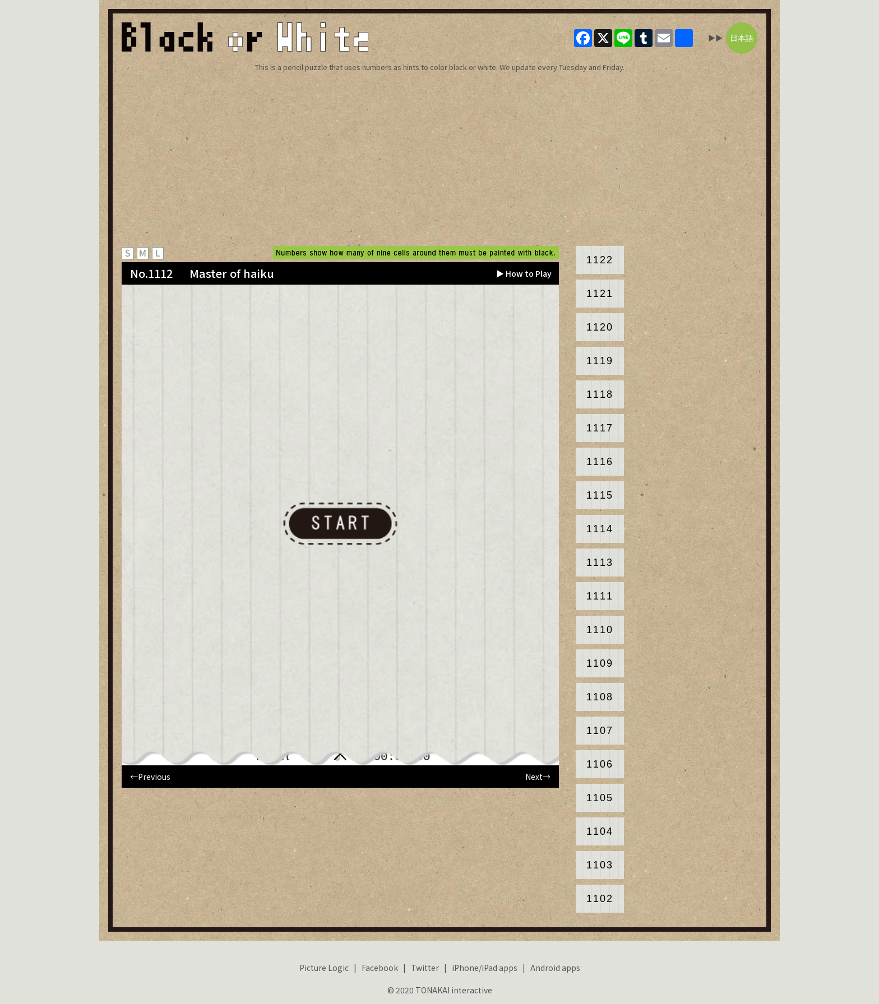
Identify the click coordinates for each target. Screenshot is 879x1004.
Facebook (380, 967)
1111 (599, 596)
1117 (599, 428)
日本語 (741, 38)
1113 (599, 562)
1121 (599, 293)
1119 (599, 360)
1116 (599, 461)
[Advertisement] (439, 159)
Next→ (537, 776)
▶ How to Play (524, 273)
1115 (599, 495)
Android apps (555, 967)
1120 (599, 327)
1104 (599, 831)
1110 (599, 629)
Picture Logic (324, 967)
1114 (599, 528)
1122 (599, 260)
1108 (599, 697)
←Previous (150, 776)
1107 (599, 730)
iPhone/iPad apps (484, 967)
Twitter (425, 967)
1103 (599, 865)
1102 (599, 898)
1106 (599, 764)
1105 (599, 797)
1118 (599, 394)
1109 (599, 663)
